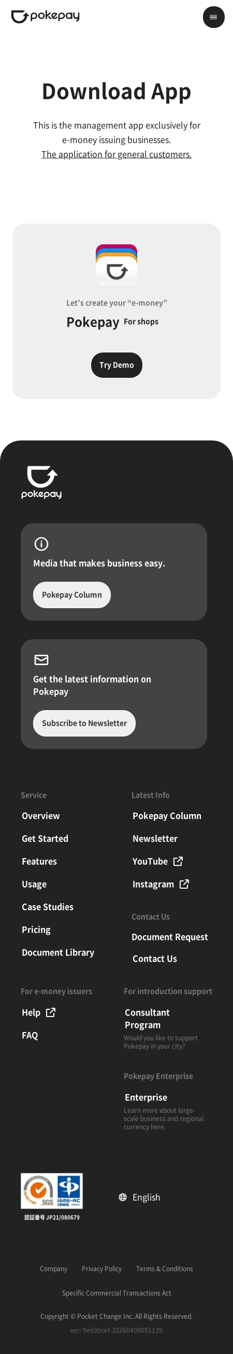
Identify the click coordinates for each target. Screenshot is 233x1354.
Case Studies (48, 907)
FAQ (30, 1035)
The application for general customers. (116, 154)
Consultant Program (147, 1018)
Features (39, 861)
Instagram (162, 884)
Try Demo (116, 365)
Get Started (45, 838)
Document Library (58, 952)
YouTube (158, 861)
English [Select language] (150, 1197)
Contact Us (155, 958)
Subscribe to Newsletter (84, 723)
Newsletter (155, 838)
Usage (34, 884)
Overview (41, 816)
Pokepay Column (72, 594)
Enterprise (146, 1097)
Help (39, 1012)
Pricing (36, 929)
